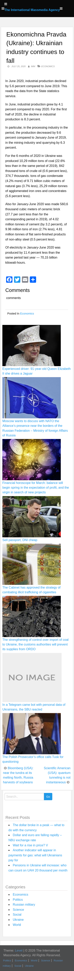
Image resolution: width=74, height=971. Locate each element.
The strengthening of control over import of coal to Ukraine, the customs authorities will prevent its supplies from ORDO (35, 644)
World (17, 924)
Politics (18, 899)
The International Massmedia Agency (32, 10)
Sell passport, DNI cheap (19, 540)
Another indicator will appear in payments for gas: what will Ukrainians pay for (35, 855)
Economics (48, 66)
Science (18, 909)
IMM (33, 66)
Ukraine (18, 919)
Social (17, 914)
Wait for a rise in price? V (30, 845)
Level (18, 950)
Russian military (24, 904)
